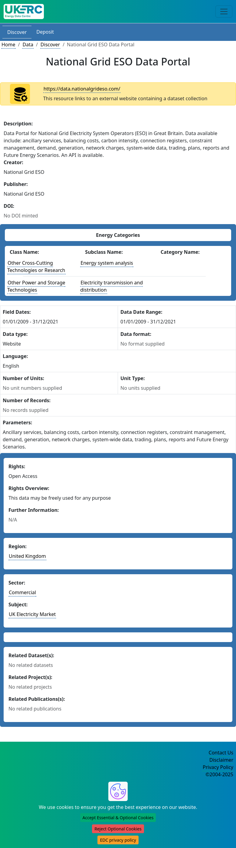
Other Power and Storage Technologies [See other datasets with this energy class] (36, 286)
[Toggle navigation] (223, 11)
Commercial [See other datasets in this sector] (22, 592)
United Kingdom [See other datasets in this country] (27, 556)
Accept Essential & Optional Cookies (118, 817)
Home (8, 44)
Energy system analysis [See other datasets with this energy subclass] (106, 263)
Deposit (45, 31)
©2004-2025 (219, 774)
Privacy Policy (218, 767)
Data (27, 44)
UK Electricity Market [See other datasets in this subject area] (32, 614)
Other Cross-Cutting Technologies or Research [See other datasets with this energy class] (36, 266)
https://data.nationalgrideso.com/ (82, 88)
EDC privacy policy (118, 840)
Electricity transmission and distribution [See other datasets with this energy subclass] (111, 286)
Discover (17, 32)
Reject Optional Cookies (117, 829)
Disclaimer (221, 760)
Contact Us (221, 752)
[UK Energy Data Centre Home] (24, 11)
